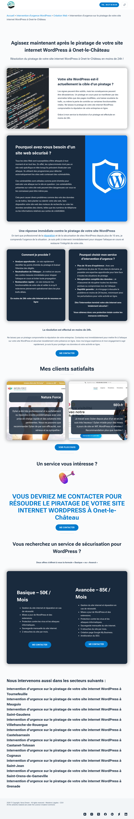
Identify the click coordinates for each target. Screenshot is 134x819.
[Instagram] (91, 814)
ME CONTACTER (67, 353)
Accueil (10, 15)
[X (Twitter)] (98, 814)
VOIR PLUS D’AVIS (67, 447)
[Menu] (124, 5)
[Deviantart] (119, 814)
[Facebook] (105, 814)
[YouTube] (84, 814)
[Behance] (112, 814)
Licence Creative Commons (45, 805)
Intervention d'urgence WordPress (34, 15)
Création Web (60, 15)
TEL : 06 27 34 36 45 (109, 5)
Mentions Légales (52, 803)
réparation (49, 235)
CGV (62, 803)
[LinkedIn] (126, 814)
